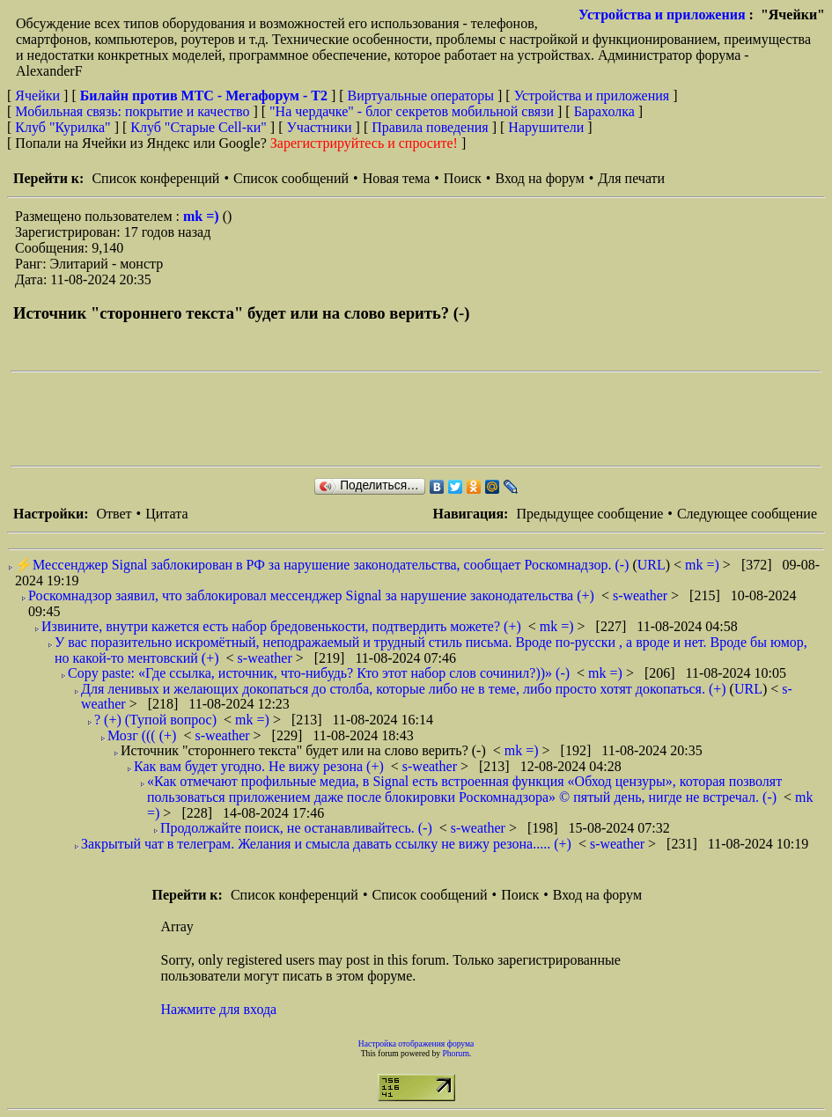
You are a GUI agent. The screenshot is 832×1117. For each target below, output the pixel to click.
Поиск (463, 178)
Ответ (113, 513)
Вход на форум (539, 178)
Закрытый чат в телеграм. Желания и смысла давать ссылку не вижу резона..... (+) (326, 843)
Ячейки (39, 95)
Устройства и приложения (662, 14)
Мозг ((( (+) (141, 735)
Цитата (166, 513)
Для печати (631, 178)
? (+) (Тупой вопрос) (155, 719)
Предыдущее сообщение (589, 513)
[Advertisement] (331, 419)
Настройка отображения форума (416, 1043)
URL (651, 564)
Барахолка (604, 111)
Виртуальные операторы (421, 95)
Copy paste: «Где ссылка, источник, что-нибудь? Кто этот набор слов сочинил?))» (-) (319, 672)
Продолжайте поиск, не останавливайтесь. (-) (296, 827)
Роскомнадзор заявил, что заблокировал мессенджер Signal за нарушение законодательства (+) (311, 595)
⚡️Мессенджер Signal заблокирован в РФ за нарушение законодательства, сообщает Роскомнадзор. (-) (322, 564)
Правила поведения (430, 127)
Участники (319, 127)
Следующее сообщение (747, 513)
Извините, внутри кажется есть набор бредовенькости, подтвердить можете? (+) (281, 626)
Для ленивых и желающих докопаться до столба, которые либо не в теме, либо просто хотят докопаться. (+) (403, 688)
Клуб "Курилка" (62, 127)
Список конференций (155, 178)
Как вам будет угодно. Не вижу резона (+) (259, 766)
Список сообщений (291, 178)
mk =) (203, 216)
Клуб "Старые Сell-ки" (198, 127)
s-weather (642, 595)
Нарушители (546, 127)
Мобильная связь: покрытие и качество (132, 111)
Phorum (455, 1053)
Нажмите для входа (219, 1009)
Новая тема (397, 178)
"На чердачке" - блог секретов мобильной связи (411, 111)
